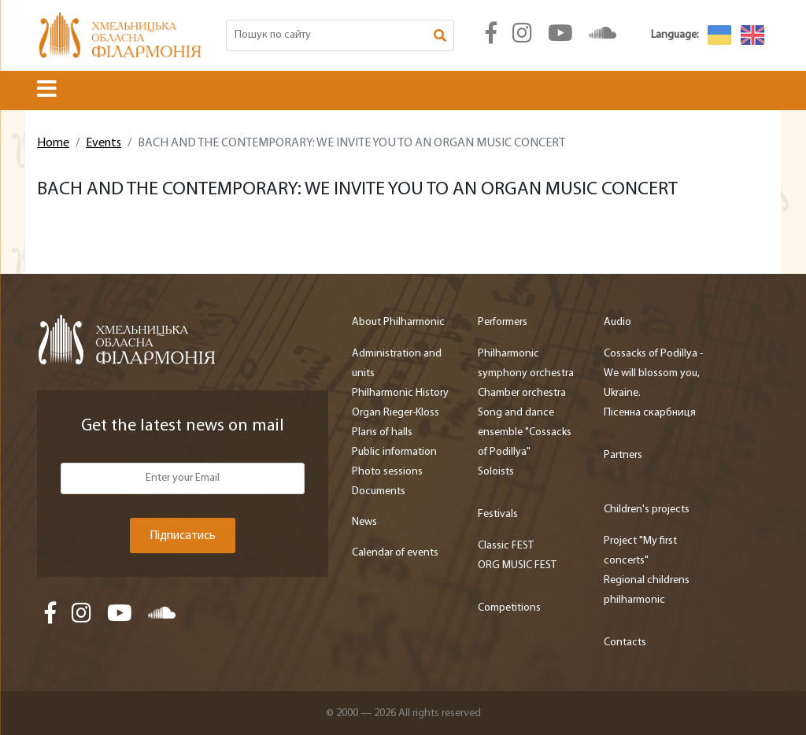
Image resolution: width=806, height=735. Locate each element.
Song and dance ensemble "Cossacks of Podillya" (524, 432)
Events (103, 143)
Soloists (496, 472)
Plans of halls (382, 432)
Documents (378, 491)
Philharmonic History (400, 393)
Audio (617, 322)
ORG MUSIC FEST (517, 565)
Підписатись (183, 536)
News (364, 522)
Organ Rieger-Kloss (395, 413)
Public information (394, 452)
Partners (623, 455)
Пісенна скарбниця (650, 413)
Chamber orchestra (522, 393)
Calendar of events (395, 553)
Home (53, 143)
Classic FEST (506, 546)
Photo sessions (387, 472)
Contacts (625, 642)
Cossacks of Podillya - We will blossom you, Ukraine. (653, 373)
